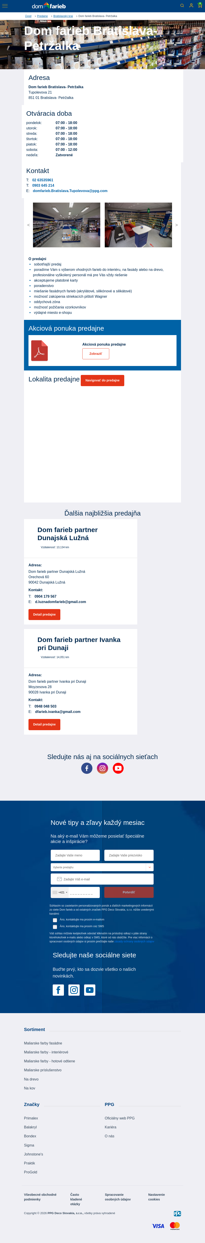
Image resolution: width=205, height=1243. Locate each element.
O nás (109, 1136)
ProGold (30, 1172)
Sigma (29, 1145)
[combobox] (60, 892)
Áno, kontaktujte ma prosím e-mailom (82, 919)
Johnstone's (33, 1154)
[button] (41, 225)
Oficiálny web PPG (120, 1118)
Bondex (30, 1136)
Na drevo (31, 1079)
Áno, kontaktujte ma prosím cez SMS (82, 926)
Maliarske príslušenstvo (42, 1070)
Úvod (28, 16)
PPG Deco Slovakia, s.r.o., (66, 1213)
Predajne (42, 16)
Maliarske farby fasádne (43, 1043)
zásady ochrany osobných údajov (134, 941)
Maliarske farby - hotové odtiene (49, 1061)
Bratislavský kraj (63, 16)
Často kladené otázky (76, 1199)
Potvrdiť (129, 892)
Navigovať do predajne (102, 380)
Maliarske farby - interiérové (46, 1052)
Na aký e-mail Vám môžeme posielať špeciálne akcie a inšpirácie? (97, 839)
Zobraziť (95, 353)
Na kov (29, 1088)
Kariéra (110, 1127)
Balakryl (30, 1127)
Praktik (29, 1163)
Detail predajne (44, 614)
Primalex (31, 1118)
